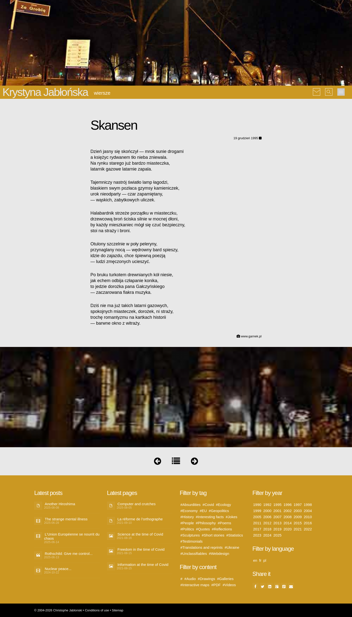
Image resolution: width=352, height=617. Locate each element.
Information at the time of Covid (143, 564)
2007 (277, 517)
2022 (308, 529)
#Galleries (225, 579)
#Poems (224, 523)
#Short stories (213, 535)
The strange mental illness (66, 519)
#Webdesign (219, 553)
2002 (288, 511)
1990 (257, 505)
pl (264, 560)
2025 (277, 535)
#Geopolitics (219, 511)
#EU (203, 511)
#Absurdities (190, 505)
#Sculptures (190, 535)
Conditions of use (97, 610)
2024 (267, 535)
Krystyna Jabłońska (45, 92)
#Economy (189, 511)
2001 (277, 511)
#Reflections (222, 529)
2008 (288, 517)
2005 (257, 517)
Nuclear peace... (58, 569)
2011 (257, 523)
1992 (267, 505)
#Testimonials (191, 541)
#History (187, 517)
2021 (298, 529)
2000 (267, 511)
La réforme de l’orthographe (140, 519)
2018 (267, 529)
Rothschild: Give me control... (69, 553)
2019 (277, 529)
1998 (308, 505)
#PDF (215, 585)
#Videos (229, 585)
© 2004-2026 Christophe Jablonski (58, 610)
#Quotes (203, 529)
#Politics (187, 529)
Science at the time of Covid (140, 534)
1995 (277, 505)
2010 (308, 517)
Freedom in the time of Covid (141, 549)
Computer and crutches (137, 504)
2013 (277, 523)
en (255, 560)
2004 (308, 511)
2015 (298, 523)
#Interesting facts (210, 517)
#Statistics (234, 535)
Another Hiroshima (60, 504)
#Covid (208, 505)
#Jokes (231, 517)
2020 (288, 529)
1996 (288, 505)
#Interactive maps (194, 585)
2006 (267, 517)
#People (187, 523)
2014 (288, 523)
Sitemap (117, 610)
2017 (257, 529)
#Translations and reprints (201, 547)
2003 (298, 511)
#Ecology (223, 505)
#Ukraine (232, 547)
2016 (308, 523)
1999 (257, 511)
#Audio (190, 579)
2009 (298, 517)
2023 (257, 535)
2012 (267, 523)
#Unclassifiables (193, 553)
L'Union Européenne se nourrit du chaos (71, 536)
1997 (298, 505)
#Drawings (206, 579)
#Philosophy (206, 523)
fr (260, 560)
